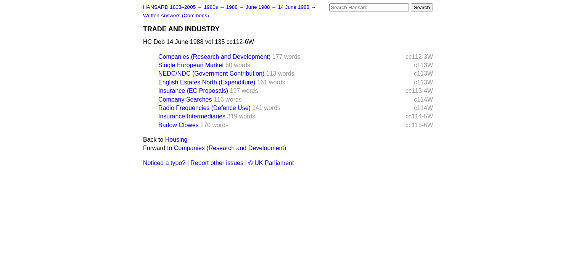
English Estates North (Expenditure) (206, 82)
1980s (211, 7)
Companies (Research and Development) (214, 56)
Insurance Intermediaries (191, 116)
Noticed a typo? (164, 163)
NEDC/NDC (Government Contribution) (211, 73)
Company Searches (185, 99)
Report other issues (216, 163)
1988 (232, 7)
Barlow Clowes (178, 125)
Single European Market (191, 65)
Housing (176, 139)
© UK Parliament (271, 163)
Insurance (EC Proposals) (193, 90)
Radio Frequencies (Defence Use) (204, 108)
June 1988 (258, 7)
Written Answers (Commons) (176, 15)
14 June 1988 (294, 7)
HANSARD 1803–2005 (169, 7)
